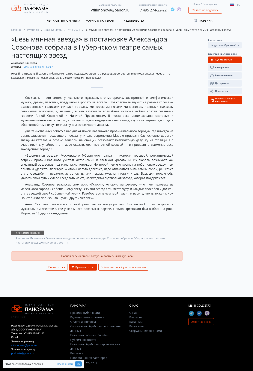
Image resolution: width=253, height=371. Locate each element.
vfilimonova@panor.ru (110, 10)
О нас (133, 312)
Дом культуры (53, 30)
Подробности (59, 364)
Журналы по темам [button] (100, 20)
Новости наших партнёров (88, 358)
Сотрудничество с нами (145, 331)
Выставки (77, 353)
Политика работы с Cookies (89, 335)
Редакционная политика (87, 317)
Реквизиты (136, 326)
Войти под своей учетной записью (123, 267)
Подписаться (56, 267)
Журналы (33, 30)
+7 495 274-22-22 (152, 10)
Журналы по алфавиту (63, 20)
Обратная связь (201, 321)
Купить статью (82, 267)
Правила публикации (85, 312)
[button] (205, 20)
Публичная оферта (83, 340)
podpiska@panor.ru (22, 353)
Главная (16, 30)
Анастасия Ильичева (24, 63)
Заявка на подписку (205, 10)
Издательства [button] (134, 20)
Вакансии (136, 321)
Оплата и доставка (83, 321)
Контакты (135, 317)
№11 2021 (74, 30)
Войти (196, 4)
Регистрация (210, 4)
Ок (72, 364)
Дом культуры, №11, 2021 (38, 67)
